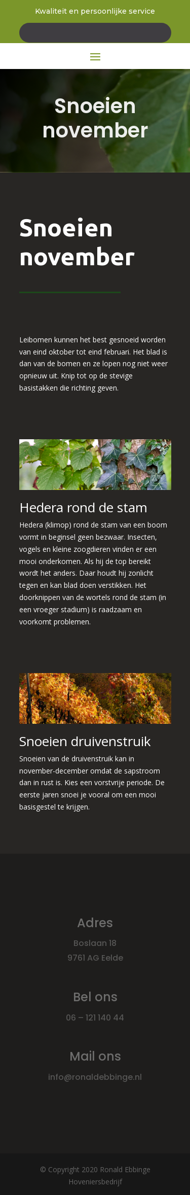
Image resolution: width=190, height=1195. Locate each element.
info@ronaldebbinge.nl (95, 1077)
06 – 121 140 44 (95, 1018)
